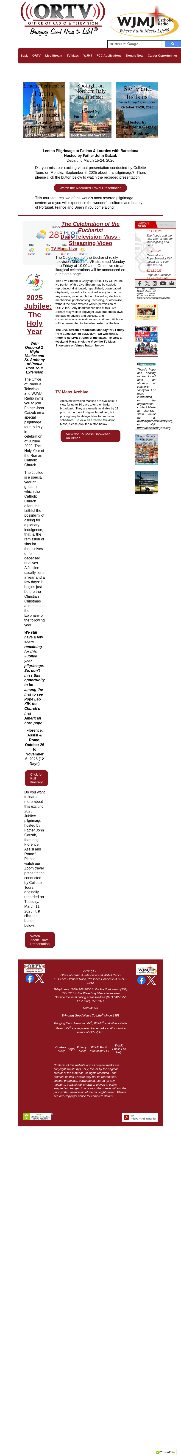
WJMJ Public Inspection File (99, 1049)
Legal (71, 1049)
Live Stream (53, 55)
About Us (61, 70)
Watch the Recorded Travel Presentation (91, 188)
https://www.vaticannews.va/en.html (153, 298)
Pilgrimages (41, 70)
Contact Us (90, 1007)
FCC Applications (109, 55)
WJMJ (88, 55)
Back (24, 55)
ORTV (36, 55)
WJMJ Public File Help (119, 1049)
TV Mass (73, 55)
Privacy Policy (82, 1049)
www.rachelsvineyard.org (153, 428)
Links (24, 70)
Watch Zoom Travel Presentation (40, 940)
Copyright (70, 1096)
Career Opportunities (163, 55)
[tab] (145, 224)
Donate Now (134, 55)
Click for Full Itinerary (36, 778)
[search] (134, 44)
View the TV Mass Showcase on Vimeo (88, 436)
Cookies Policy (60, 1049)
